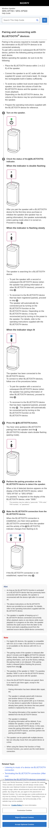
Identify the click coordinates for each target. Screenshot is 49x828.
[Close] (46, 785)
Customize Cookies (24, 812)
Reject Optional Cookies (24, 819)
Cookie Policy (16, 806)
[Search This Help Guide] (21, 20)
